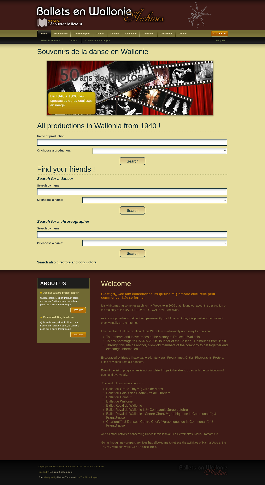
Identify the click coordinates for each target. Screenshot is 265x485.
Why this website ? (50, 40)
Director (115, 33)
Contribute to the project (98, 40)
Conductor (148, 33)
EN (223, 40)
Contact (183, 33)
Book (41, 477)
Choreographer (82, 33)
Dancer (100, 33)
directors (64, 262)
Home (44, 33)
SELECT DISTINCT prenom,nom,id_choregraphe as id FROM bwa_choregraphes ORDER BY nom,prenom (154, 243)
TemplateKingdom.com (60, 472)
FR (217, 40)
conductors (87, 262)
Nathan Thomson (66, 477)
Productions (61, 33)
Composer (131, 33)
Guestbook (166, 33)
